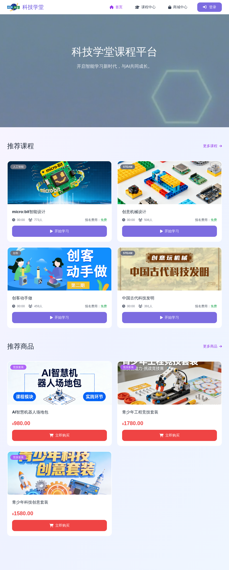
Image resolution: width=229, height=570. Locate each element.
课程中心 (145, 7)
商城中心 (177, 7)
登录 (209, 7)
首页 (116, 7)
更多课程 (212, 146)
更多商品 (212, 346)
